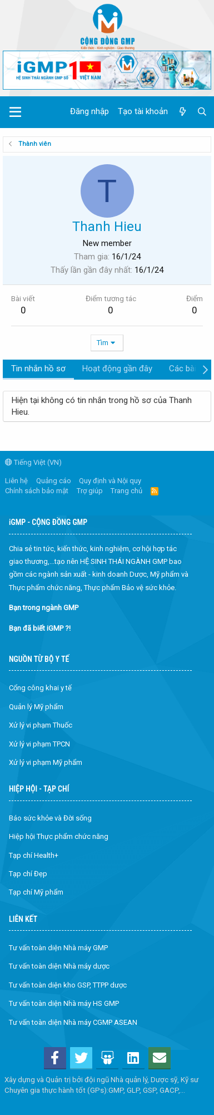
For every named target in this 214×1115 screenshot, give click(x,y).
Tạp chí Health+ (33, 855)
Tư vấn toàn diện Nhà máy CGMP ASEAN (73, 1022)
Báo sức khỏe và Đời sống (50, 818)
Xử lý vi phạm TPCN (39, 744)
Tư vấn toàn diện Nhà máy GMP (58, 948)
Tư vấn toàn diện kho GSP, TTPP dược (68, 985)
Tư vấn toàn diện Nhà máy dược (59, 966)
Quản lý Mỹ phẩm (36, 707)
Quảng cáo (53, 481)
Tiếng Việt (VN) (33, 462)
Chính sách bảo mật (36, 491)
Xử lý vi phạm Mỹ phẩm (45, 762)
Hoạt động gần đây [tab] (117, 369)
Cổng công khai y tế (40, 688)
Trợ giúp (90, 491)
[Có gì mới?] (182, 111)
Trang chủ (126, 491)
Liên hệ (16, 481)
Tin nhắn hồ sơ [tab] (38, 369)
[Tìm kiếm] (202, 111)
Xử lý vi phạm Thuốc (40, 725)
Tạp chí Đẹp (28, 874)
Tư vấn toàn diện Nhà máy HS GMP (64, 1003)
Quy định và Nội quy (110, 481)
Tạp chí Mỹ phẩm (36, 892)
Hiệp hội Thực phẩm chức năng (58, 836)
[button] (15, 112)
